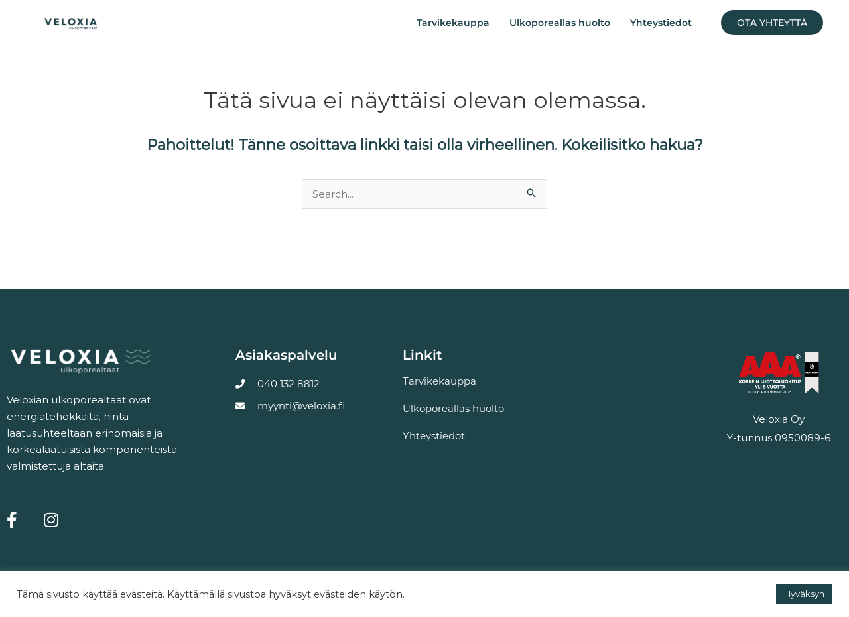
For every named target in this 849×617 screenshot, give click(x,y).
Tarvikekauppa (453, 23)
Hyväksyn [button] (804, 593)
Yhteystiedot (661, 23)
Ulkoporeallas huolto (559, 23)
